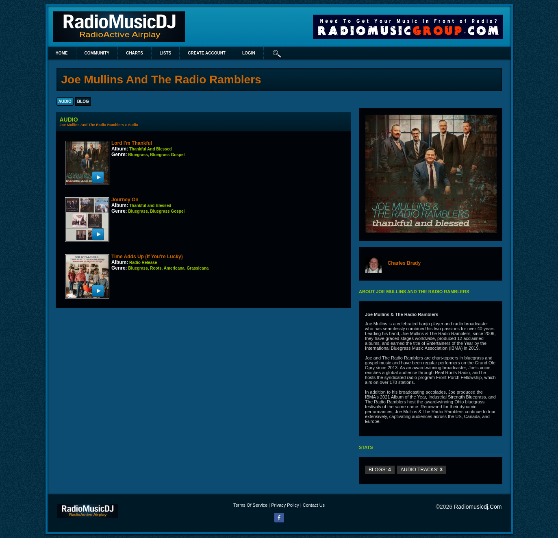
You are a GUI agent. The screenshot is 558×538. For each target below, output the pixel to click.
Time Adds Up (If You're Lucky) (147, 256)
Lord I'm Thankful (131, 143)
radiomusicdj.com (478, 506)
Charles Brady (404, 263)
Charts (134, 53)
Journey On (125, 200)
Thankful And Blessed (150, 149)
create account (207, 53)
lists (165, 53)
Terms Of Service (250, 505)
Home (62, 53)
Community (97, 53)
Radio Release (143, 262)
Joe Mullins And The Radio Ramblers (92, 125)
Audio (133, 125)
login (248, 53)
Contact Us (314, 505)
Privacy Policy (285, 505)
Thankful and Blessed (150, 205)
